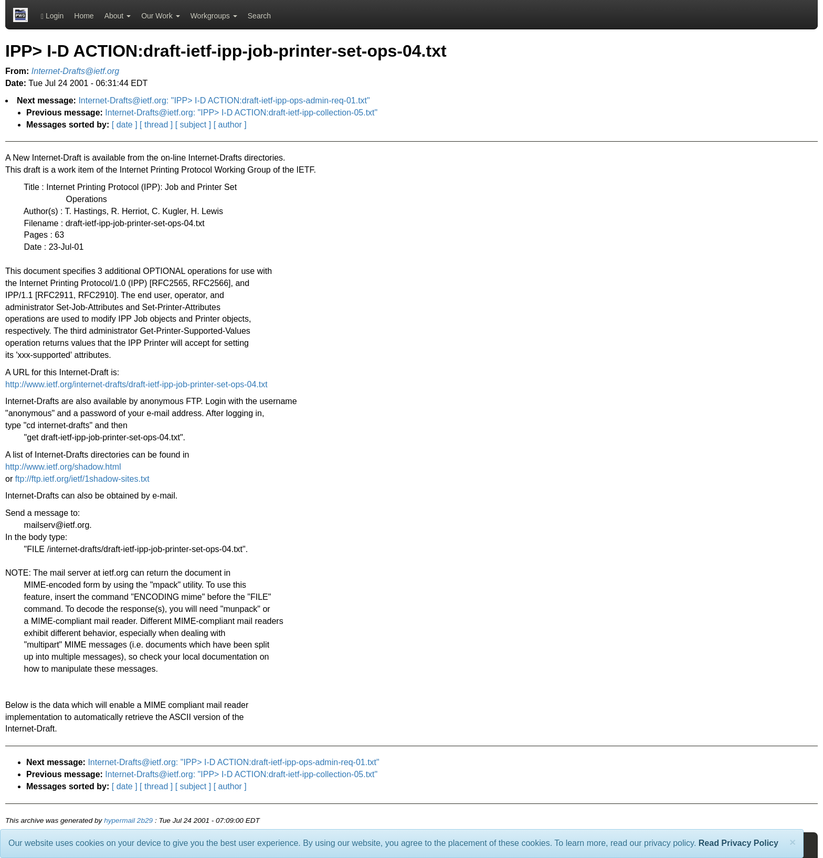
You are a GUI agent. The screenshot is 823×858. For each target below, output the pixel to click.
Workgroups (214, 16)
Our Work (160, 16)
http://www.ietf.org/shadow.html (63, 466)
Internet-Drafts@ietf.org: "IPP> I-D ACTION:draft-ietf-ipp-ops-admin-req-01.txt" (224, 100)
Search (259, 16)
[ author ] (230, 124)
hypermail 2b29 (128, 820)
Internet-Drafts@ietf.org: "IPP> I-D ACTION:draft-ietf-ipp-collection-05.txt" (241, 112)
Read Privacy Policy (738, 843)
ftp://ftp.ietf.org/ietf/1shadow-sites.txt (82, 478)
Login (52, 16)
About (117, 16)
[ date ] (125, 124)
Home (83, 16)
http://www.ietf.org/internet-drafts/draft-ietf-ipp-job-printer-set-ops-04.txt (136, 384)
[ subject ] (193, 124)
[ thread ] (156, 124)
